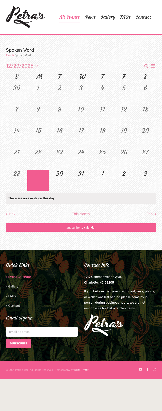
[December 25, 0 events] (102, 159)
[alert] (81, 198)
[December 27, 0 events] (145, 159)
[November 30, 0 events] (16, 94)
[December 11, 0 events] (102, 116)
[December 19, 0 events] (124, 137)
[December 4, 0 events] (102, 94)
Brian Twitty (81, 369)
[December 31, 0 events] (81, 180)
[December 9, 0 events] (59, 116)
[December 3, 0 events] (81, 94)
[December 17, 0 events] (81, 137)
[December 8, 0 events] (38, 116)
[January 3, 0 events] (145, 180)
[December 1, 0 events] (38, 94)
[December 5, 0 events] (124, 94)
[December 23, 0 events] (59, 159)
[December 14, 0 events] (16, 137)
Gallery (13, 286)
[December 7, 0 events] (16, 116)
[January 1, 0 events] (102, 180)
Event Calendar (19, 277)
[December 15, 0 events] (38, 137)
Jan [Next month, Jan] (149, 214)
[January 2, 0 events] (124, 180)
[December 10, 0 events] (81, 116)
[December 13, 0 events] (145, 116)
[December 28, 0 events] (16, 180)
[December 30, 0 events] (59, 180)
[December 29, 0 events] (38, 180)
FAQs (12, 296)
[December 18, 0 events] (102, 137)
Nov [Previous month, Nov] (12, 214)
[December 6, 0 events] (145, 94)
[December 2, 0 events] (59, 94)
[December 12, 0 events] (124, 116)
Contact (14, 306)
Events (10, 55)
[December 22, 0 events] (38, 159)
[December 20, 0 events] (145, 137)
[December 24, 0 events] (81, 159)
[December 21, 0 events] (16, 159)
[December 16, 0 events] (59, 137)
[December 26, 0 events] (124, 159)
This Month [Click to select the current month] (81, 214)
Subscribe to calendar (81, 227)
